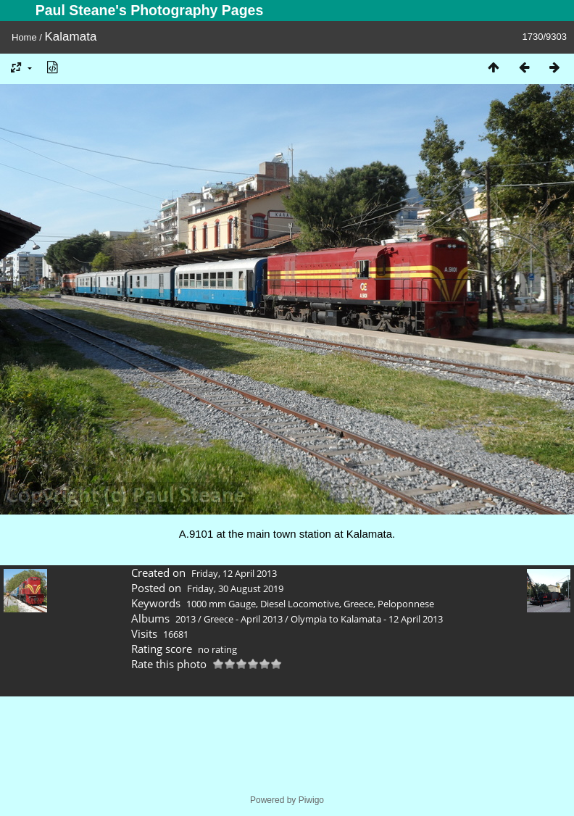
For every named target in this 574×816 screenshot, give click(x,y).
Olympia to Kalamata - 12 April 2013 (367, 618)
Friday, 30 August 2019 (235, 588)
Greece (358, 603)
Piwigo (311, 800)
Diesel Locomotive (299, 603)
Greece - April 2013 (243, 618)
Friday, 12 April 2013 (234, 573)
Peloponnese (406, 603)
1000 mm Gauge (221, 603)
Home (24, 37)
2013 (185, 618)
